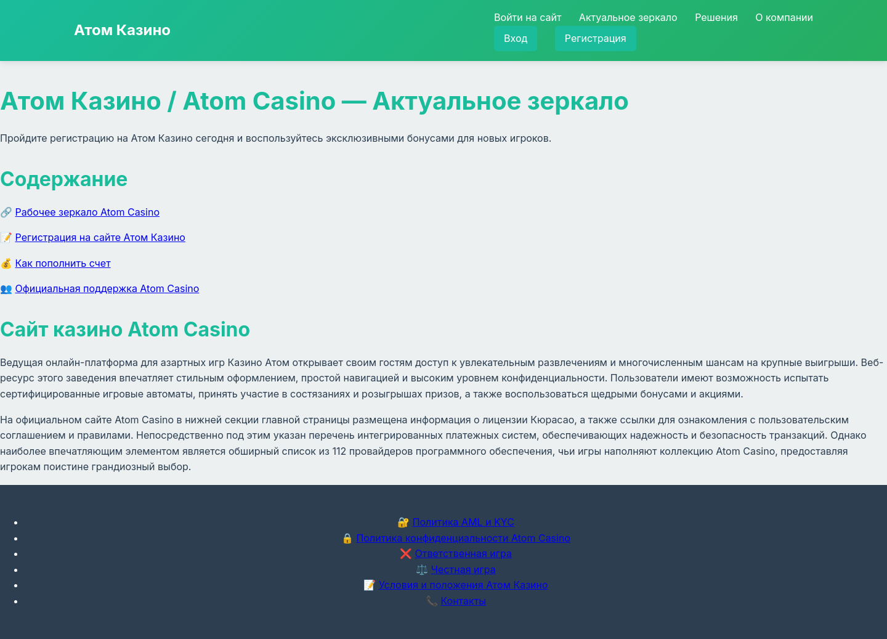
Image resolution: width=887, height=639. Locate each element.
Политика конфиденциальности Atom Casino (463, 538)
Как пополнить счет (63, 263)
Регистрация (595, 38)
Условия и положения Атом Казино (463, 585)
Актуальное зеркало (628, 17)
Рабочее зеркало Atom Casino (87, 212)
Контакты (463, 601)
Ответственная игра (463, 553)
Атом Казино (122, 30)
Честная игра (463, 569)
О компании (784, 17)
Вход (515, 38)
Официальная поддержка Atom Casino (107, 288)
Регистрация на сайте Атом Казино (100, 237)
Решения (716, 17)
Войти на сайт (527, 17)
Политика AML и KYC (463, 522)
